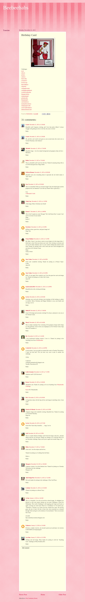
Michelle (28, 148)
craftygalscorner (25, 88)
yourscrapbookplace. (26, 107)
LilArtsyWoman (30, 172)
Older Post (62, 595)
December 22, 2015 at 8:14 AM (37, 322)
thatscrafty (24, 78)
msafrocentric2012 (30, 286)
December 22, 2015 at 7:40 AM (38, 310)
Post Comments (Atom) (31, 598)
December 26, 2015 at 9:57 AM (37, 423)
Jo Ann (27, 498)
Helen (27, 447)
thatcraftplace (24, 84)
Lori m (27, 297)
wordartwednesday (26, 92)
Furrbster (28, 227)
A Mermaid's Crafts (30, 193)
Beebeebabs (16, 8)
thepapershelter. (25, 94)
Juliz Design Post (30, 477)
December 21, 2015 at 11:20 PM (44, 286)
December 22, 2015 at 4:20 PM (39, 348)
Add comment (25, 548)
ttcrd (22, 71)
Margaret (28, 464)
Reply (27, 131)
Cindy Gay (28, 201)
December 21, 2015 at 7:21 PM (41, 239)
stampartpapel (25, 96)
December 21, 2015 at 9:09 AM (42, 172)
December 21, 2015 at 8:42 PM (39, 259)
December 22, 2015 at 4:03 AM (37, 297)
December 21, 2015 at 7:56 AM (38, 148)
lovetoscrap (24, 82)
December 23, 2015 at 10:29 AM (37, 397)
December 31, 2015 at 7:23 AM (42, 477)
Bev (27, 336)
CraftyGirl (28, 348)
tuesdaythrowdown (26, 104)
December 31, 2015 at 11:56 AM (39, 488)
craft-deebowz (25, 102)
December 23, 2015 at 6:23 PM (43, 409)
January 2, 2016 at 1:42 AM (36, 498)
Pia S (27, 397)
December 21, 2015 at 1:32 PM (39, 201)
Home (43, 595)
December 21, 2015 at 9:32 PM (39, 273)
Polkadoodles (39, 340)
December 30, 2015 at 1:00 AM (38, 464)
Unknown (28, 525)
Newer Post (23, 595)
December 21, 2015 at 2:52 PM (38, 227)
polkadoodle (24, 98)
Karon (27, 382)
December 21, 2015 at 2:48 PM (38, 211)
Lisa (27, 184)
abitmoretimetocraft (26, 109)
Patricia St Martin (30, 409)
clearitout (23, 86)
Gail (27, 433)
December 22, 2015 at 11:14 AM (36, 336)
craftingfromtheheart (26, 90)
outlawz (23, 77)
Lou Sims (28, 537)
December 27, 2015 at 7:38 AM (37, 447)
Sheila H (28, 310)
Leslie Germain (30, 372)
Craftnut (28, 488)
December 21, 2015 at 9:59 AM (36, 184)
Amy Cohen (29, 259)
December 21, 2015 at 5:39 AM (37, 124)
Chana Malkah (29, 239)
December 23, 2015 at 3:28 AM (37, 382)
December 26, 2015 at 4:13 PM (35, 433)
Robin (27, 160)
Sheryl (27, 322)
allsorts (23, 73)
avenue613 (24, 80)
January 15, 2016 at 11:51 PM (38, 537)
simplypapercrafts (26, 105)
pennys (23, 75)
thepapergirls (24, 100)
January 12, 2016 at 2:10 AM (38, 525)
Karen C (28, 211)
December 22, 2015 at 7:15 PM (41, 372)
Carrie (27, 124)
